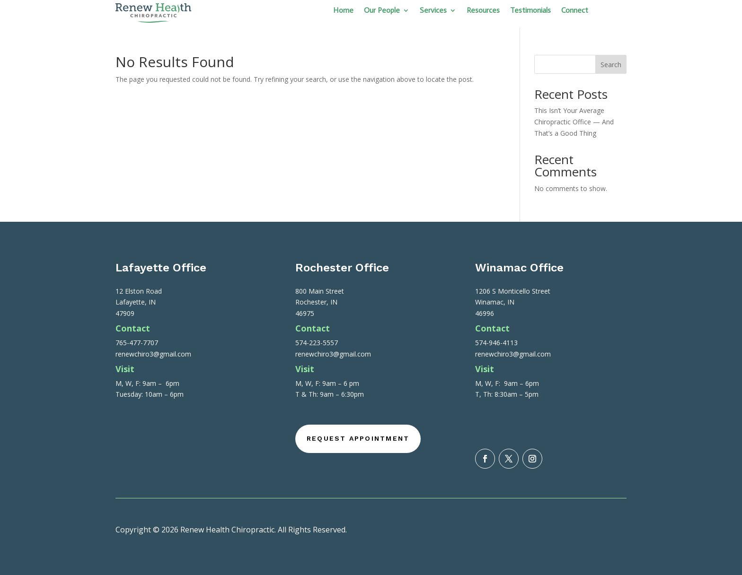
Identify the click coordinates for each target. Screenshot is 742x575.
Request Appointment (358, 438)
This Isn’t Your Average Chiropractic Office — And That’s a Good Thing (574, 122)
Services (433, 11)
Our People (382, 11)
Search (611, 64)
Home (343, 11)
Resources (483, 11)
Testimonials (530, 11)
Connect (574, 11)
